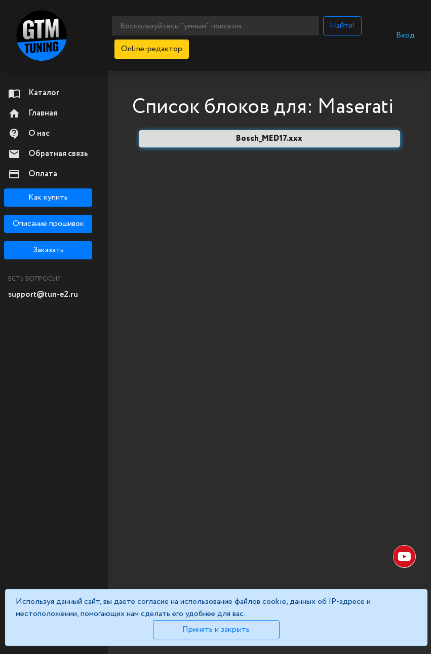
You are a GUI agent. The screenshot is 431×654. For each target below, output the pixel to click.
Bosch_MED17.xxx (269, 138)
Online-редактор (151, 49)
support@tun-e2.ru (43, 294)
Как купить (48, 197)
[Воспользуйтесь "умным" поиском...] (215, 25)
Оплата (32, 174)
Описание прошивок (48, 223)
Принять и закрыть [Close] (216, 629)
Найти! (342, 25)
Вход (405, 35)
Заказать (48, 250)
